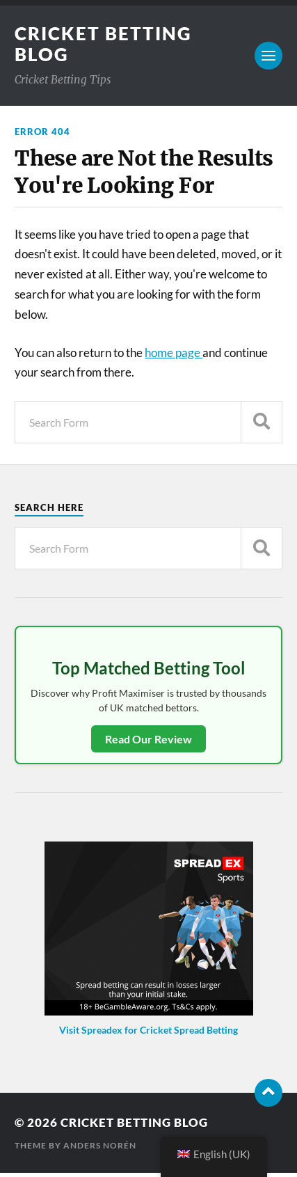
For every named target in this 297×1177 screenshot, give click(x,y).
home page (173, 352)
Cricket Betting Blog (134, 1122)
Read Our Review (148, 738)
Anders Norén (99, 1145)
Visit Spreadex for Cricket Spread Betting (148, 1030)
